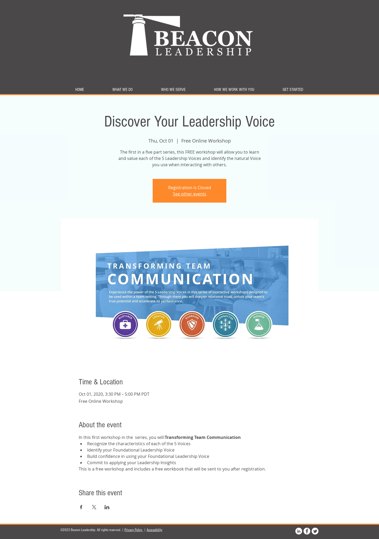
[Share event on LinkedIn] (106, 507)
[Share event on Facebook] (81, 507)
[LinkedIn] (298, 531)
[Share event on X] (94, 507)
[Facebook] (306, 531)
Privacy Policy (133, 530)
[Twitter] (315, 531)
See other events (189, 194)
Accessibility (154, 530)
